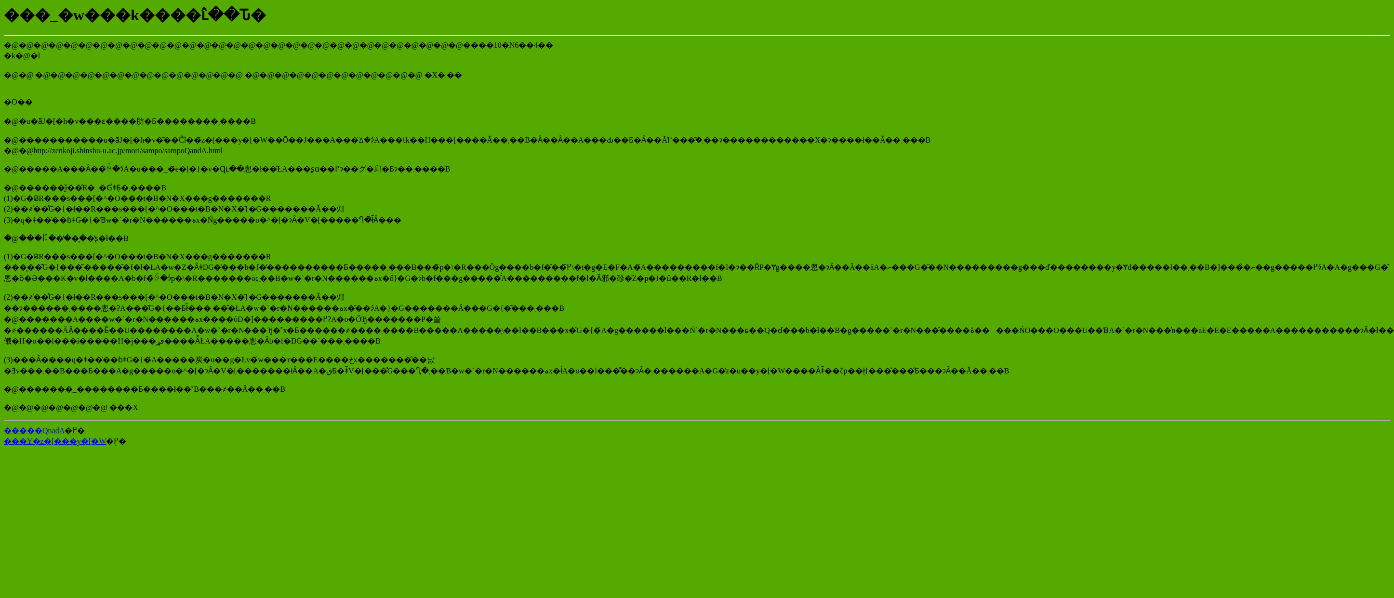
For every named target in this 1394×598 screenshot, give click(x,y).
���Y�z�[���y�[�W (55, 441)
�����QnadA (34, 430)
